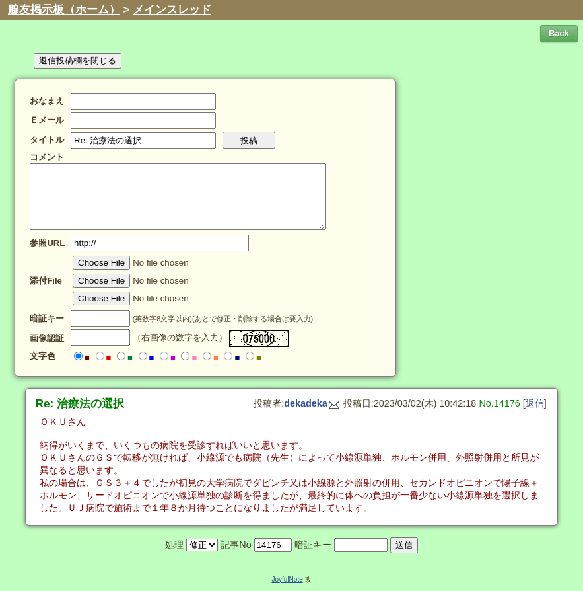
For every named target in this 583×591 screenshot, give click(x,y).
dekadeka (311, 403)
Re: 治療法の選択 (80, 403)
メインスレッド (172, 9)
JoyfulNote (286, 579)
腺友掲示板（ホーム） (64, 9)
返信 (535, 403)
